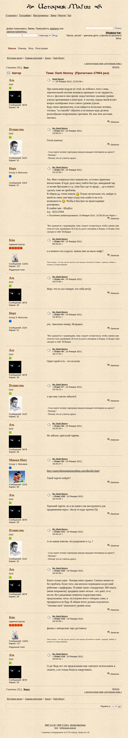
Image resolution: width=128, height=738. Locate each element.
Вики (53, 15)
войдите (54, 28)
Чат (69, 15)
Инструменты (40, 15)
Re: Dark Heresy (60, 128)
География (25, 15)
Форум (62, 15)
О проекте (11, 15)
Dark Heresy (58, 79)
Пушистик (16, 129)
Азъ (11, 80)
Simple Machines (78, 725)
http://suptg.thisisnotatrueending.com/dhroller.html (73, 470)
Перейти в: (106, 706)
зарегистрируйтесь (16, 31)
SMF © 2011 (63, 725)
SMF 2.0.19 (50, 725)
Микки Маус (18, 460)
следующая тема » (113, 63)
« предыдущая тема (93, 63)
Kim (12, 240)
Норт (12, 168)
